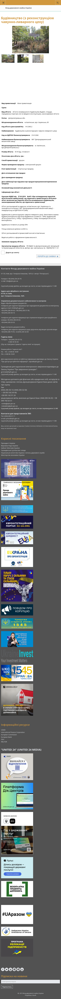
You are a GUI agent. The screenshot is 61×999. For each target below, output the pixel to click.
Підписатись (7, 987)
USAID (3, 730)
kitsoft (34, 995)
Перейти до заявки (48, 256)
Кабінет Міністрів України (10, 448)
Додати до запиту (12, 252)
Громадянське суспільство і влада (13, 450)
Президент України (8, 443)
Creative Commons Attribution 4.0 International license (41, 426)
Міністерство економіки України (13, 455)
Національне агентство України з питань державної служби (23, 453)
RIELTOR (4, 742)
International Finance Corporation (13, 732)
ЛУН (2, 739)
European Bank (6, 737)
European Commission (9, 735)
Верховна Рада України (9, 446)
